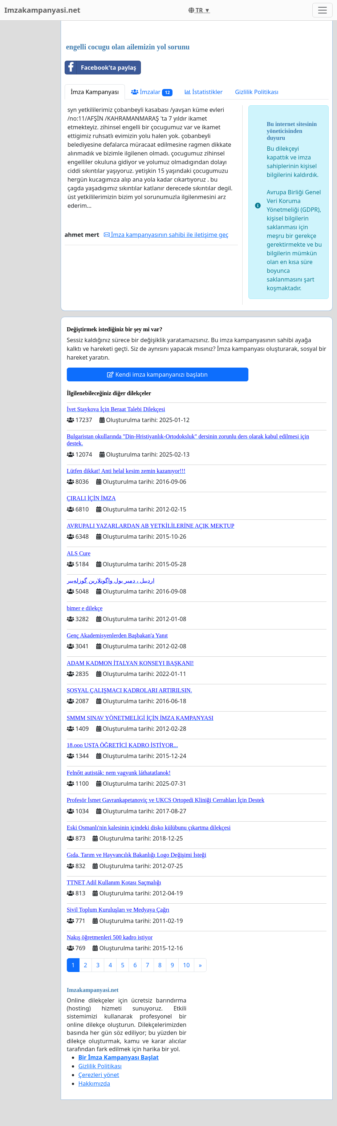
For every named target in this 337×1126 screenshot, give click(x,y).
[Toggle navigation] (322, 10)
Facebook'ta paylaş (100, 67)
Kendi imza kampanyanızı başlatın (157, 374)
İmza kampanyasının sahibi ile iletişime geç (166, 235)
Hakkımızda (94, 1083)
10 (186, 965)
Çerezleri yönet (98, 1075)
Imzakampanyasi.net (42, 10)
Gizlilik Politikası (256, 92)
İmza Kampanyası (95, 92)
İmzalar (151, 92)
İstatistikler (204, 92)
